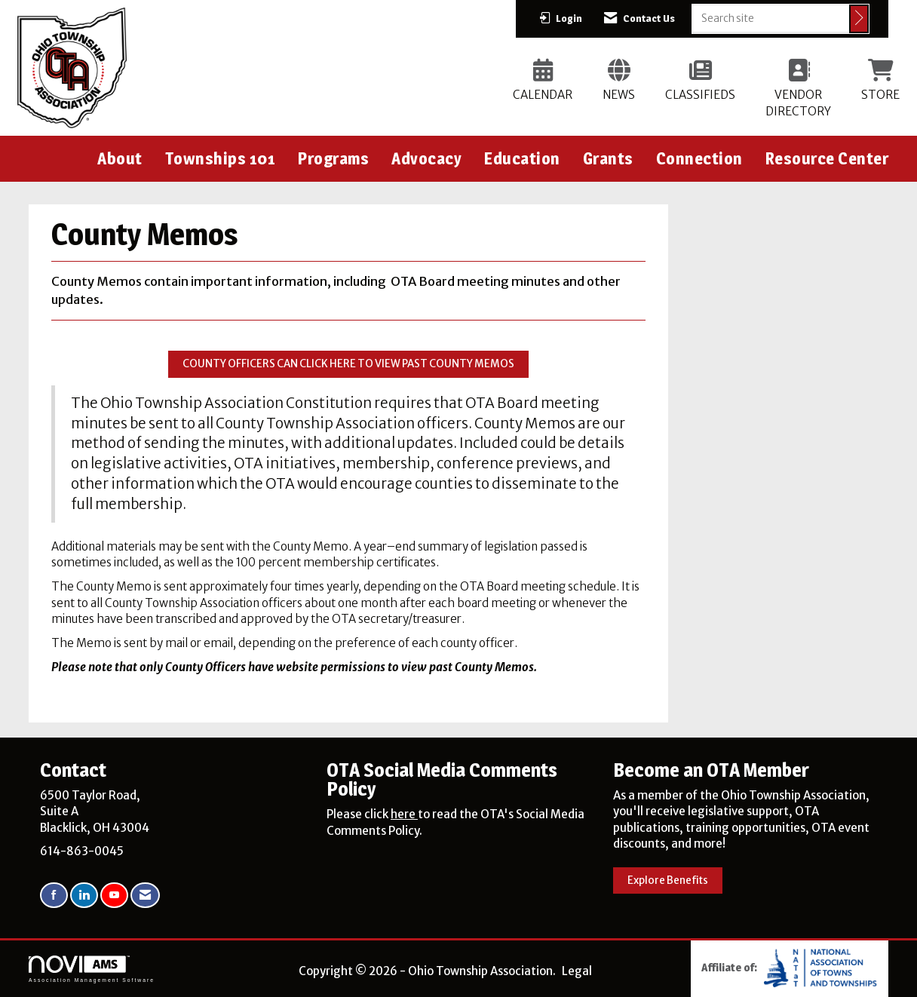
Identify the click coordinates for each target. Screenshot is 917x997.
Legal (577, 971)
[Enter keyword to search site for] (770, 18)
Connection (699, 158)
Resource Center (827, 158)
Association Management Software (92, 969)
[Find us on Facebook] (54, 895)
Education (522, 158)
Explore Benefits (667, 880)
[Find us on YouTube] (114, 895)
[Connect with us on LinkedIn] (84, 895)
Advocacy (426, 158)
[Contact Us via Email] (145, 895)
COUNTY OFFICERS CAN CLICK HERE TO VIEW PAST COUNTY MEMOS (348, 363)
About (120, 158)
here (404, 814)
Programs (333, 158)
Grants (608, 158)
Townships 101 (220, 158)
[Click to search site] (859, 19)
